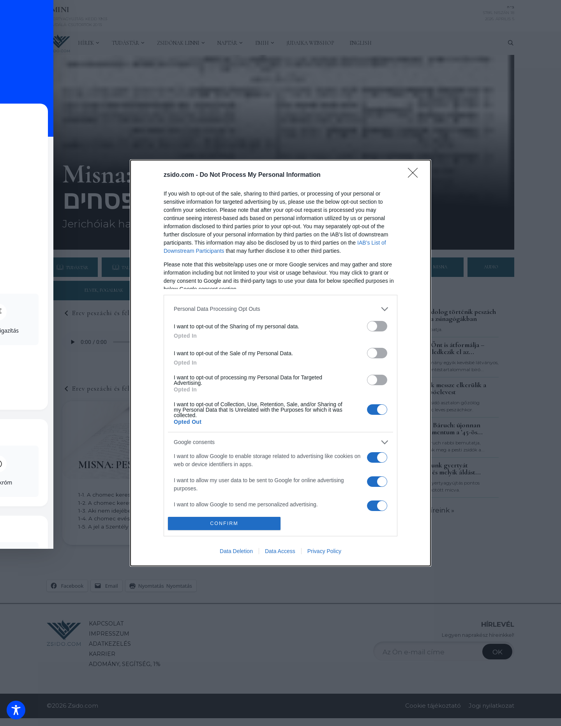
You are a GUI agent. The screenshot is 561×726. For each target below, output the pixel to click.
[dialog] (280, 363)
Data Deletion (236, 551)
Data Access (280, 551)
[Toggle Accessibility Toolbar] (16, 710)
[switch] (377, 326)
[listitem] (280, 309)
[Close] (415, 175)
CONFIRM (224, 524)
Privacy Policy (324, 551)
